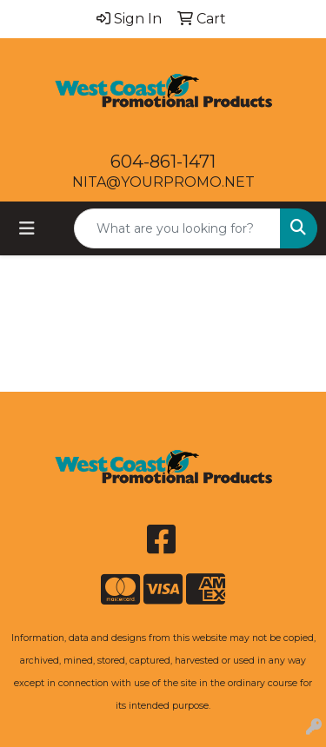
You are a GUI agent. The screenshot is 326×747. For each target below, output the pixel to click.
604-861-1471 (163, 161)
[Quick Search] (177, 228)
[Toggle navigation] (27, 228)
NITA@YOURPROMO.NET (163, 182)
